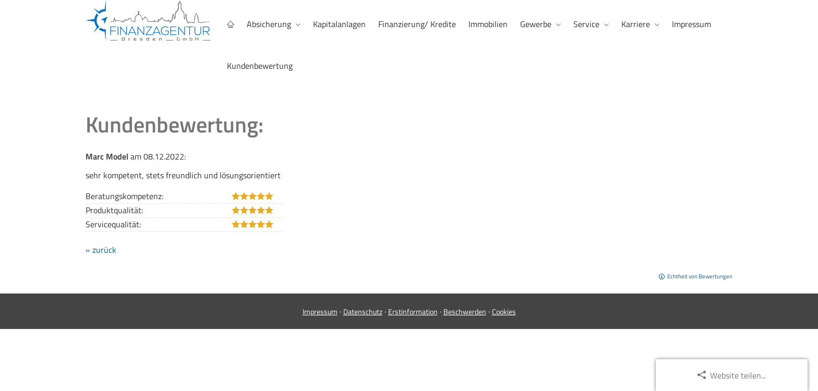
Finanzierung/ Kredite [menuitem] (417, 24)
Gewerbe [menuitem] (535, 24)
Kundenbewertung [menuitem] (260, 65)
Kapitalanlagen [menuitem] (339, 24)
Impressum (320, 311)
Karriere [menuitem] (635, 24)
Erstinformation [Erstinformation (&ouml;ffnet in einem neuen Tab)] (413, 311)
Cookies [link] (504, 311)
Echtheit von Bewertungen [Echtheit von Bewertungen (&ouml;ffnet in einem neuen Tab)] (699, 276)
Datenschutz (362, 311)
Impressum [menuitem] (691, 24)
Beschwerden (464, 311)
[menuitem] (230, 24)
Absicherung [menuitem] (269, 24)
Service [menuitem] (586, 24)
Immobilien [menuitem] (488, 24)
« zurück (101, 249)
